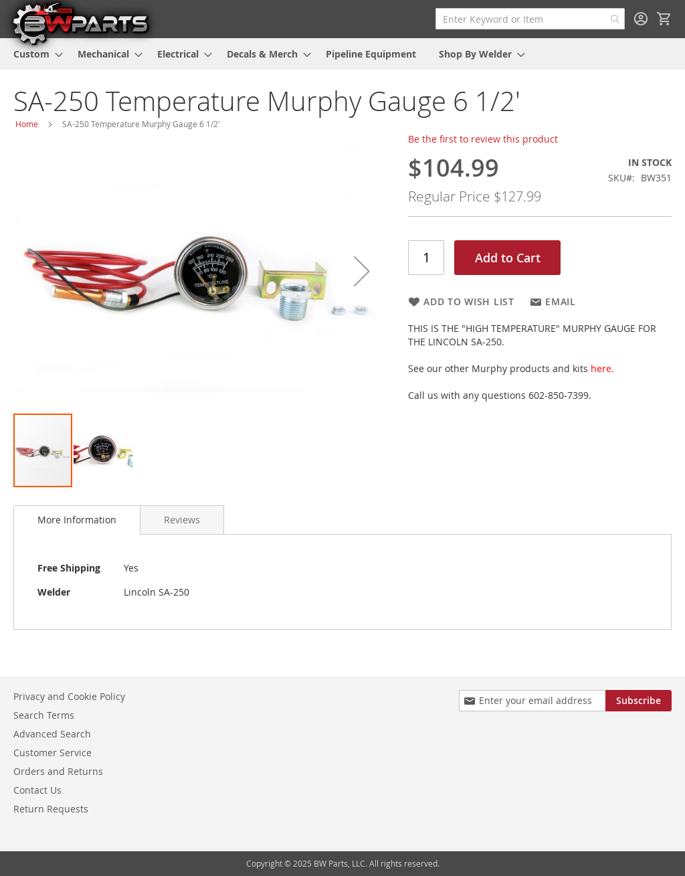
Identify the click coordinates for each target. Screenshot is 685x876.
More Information (76, 519)
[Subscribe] (638, 700)
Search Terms (43, 715)
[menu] (342, 54)
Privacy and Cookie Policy (69, 696)
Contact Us (37, 790)
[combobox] (530, 18)
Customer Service (52, 752)
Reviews (182, 519)
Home (26, 123)
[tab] (76, 520)
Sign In (640, 18)
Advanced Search (52, 733)
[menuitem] (34, 54)
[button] (362, 271)
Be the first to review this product (483, 139)
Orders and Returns (58, 771)
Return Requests (50, 808)
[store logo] (80, 22)
